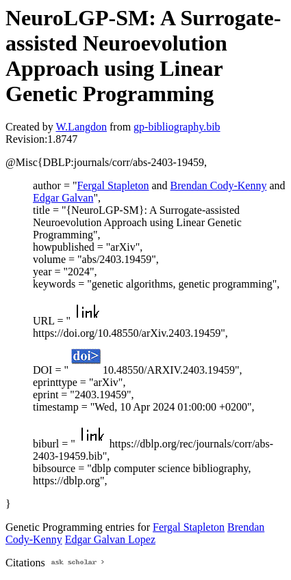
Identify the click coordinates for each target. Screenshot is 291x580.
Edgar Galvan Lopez (110, 539)
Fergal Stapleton (113, 185)
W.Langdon (81, 127)
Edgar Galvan (63, 198)
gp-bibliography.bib (177, 127)
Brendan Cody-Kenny (218, 185)
